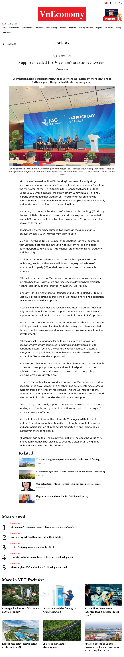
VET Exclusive (14, 27)
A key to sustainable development (54, 645)
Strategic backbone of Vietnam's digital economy (20, 610)
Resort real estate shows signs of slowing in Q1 (19, 645)
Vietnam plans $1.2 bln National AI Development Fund (39, 567)
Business (63, 27)
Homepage (9, 44)
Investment (39, 27)
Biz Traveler (109, 27)
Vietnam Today (27, 27)
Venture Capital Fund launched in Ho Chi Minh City (37, 536)
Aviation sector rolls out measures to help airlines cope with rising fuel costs (102, 647)
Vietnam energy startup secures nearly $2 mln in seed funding (68, 459)
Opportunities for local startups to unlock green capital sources (68, 483)
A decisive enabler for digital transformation (59, 610)
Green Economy (51, 27)
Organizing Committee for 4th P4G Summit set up (62, 496)
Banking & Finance (86, 27)
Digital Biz (72, 27)
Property (99, 27)
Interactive (7, 32)
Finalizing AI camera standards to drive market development (42, 557)
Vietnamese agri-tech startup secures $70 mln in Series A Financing (70, 471)
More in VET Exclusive (23, 580)
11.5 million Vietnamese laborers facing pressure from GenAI (42, 526)
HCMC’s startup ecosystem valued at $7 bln (33, 546)
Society (118, 27)
